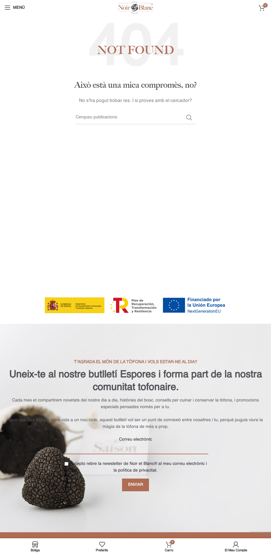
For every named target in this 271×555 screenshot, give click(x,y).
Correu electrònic (135, 439)
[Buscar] (135, 117)
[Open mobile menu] (15, 8)
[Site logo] (135, 7)
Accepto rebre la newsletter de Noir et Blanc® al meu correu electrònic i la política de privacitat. (135, 467)
